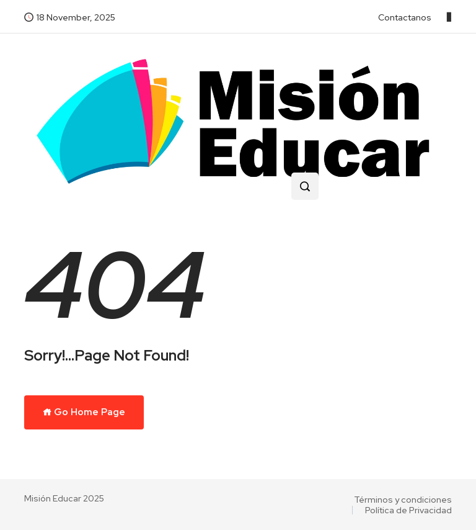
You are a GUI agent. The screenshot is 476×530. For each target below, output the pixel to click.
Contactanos (404, 17)
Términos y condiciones (403, 499)
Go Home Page (84, 412)
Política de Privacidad (408, 510)
